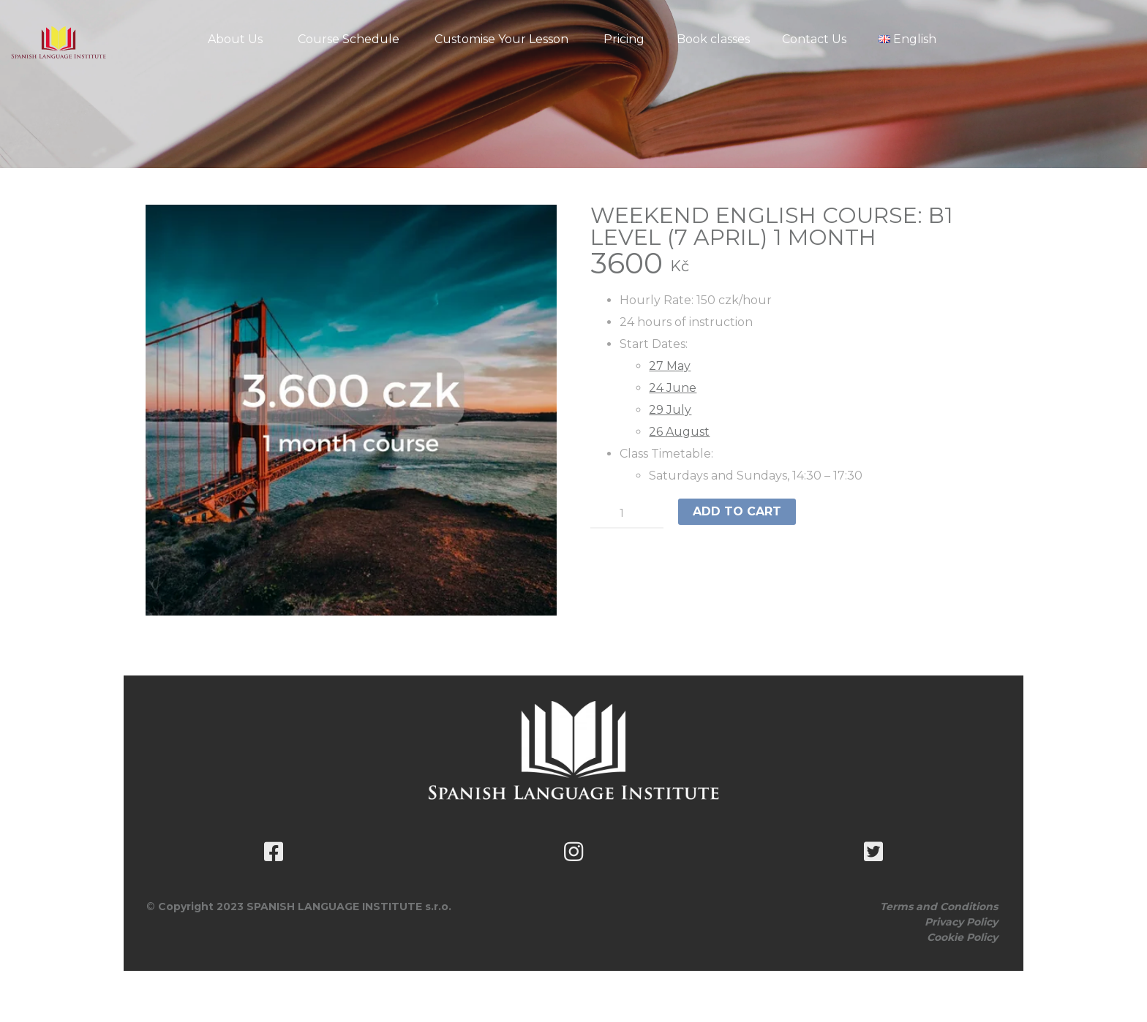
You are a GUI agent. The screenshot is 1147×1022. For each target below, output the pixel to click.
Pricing (623, 39)
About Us (235, 39)
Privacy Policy (961, 921)
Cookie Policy (962, 937)
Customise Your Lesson (501, 39)
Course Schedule (348, 39)
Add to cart (737, 511)
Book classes (713, 39)
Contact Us (814, 39)
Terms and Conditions (939, 906)
